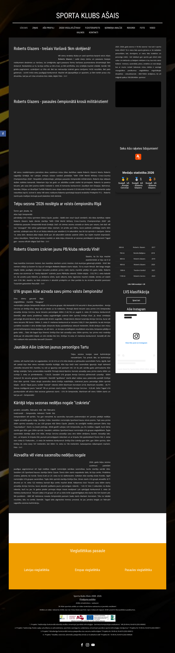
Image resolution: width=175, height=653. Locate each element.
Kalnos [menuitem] (80, 27)
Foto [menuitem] (142, 23)
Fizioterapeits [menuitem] (92, 23)
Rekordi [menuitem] (131, 23)
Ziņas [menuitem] (35, 23)
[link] (65, 54)
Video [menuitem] (152, 23)
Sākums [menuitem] (24, 23)
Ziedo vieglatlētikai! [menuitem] (69, 23)
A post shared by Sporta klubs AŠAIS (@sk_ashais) (136, 364)
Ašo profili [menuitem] (48, 23)
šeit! (65, 71)
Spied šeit (136, 295)
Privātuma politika (88, 594)
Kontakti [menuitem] (93, 27)
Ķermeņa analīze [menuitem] (113, 23)
